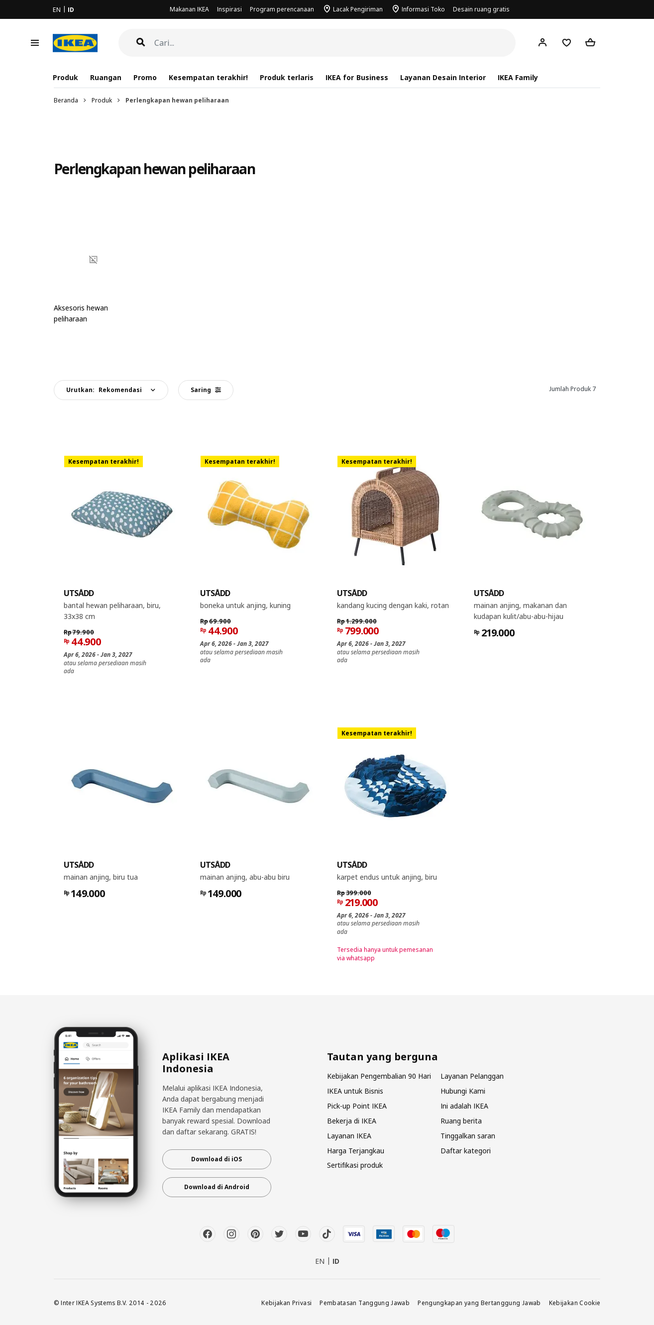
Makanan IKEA (189, 9)
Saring (206, 390)
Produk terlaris (287, 77)
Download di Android (216, 1187)
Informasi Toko (423, 9)
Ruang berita (461, 1120)
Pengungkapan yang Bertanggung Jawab (479, 1303)
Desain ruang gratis (481, 9)
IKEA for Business (357, 77)
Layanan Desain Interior (443, 77)
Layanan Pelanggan (472, 1076)
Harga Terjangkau (355, 1150)
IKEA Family (518, 77)
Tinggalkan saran (467, 1135)
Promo (145, 77)
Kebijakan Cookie (575, 1303)
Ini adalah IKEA (464, 1106)
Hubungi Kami (462, 1091)
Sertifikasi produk (355, 1165)
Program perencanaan (282, 9)
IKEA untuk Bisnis (355, 1091)
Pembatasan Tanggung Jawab (365, 1303)
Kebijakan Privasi (286, 1303)
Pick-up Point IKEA (357, 1106)
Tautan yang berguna (382, 1057)
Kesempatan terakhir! (208, 77)
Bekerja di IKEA (351, 1120)
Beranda (66, 100)
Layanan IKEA (349, 1135)
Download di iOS (216, 1159)
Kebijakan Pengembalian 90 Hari (379, 1076)
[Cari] (335, 43)
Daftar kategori (465, 1150)
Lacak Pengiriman (358, 9)
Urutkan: (104, 390)
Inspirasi (229, 9)
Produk (102, 100)
